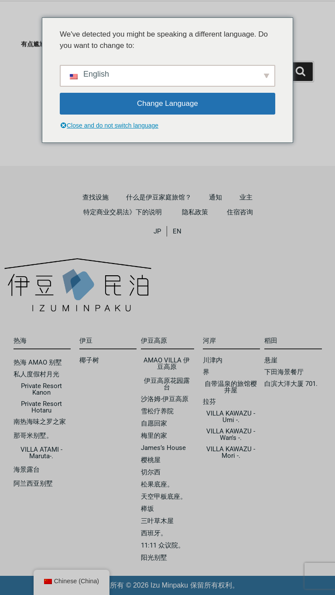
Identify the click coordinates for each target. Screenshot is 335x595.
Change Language (167, 103)
